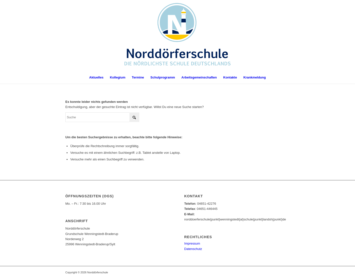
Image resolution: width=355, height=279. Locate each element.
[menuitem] (96, 77)
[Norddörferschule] (178, 35)
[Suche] (102, 117)
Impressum (192, 243)
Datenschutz (193, 249)
